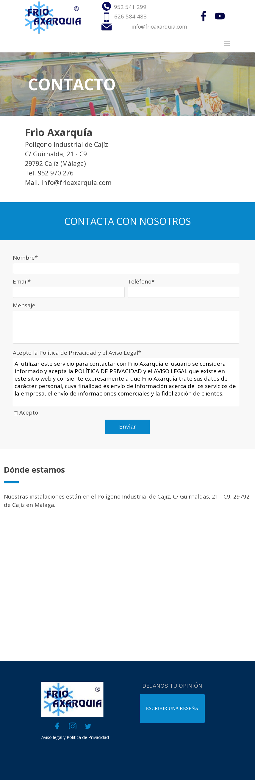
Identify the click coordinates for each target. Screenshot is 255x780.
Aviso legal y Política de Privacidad (75, 737)
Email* (22, 281)
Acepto (28, 412)
